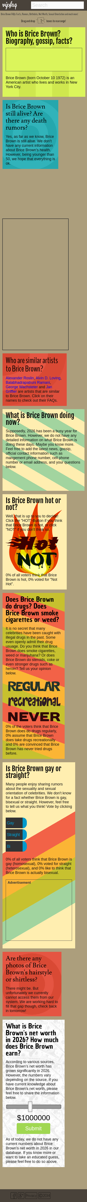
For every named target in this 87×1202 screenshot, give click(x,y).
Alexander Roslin (20, 378)
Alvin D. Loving (48, 378)
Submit (33, 1128)
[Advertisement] (35, 284)
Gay (10, 823)
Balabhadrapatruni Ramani (28, 382)
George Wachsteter (22, 387)
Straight (13, 834)
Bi (8, 846)
